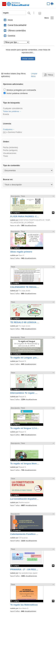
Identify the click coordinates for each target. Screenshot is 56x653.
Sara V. (21, 255)
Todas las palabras (11, 111)
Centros (11, 36)
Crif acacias (23, 538)
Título (5, 156)
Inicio (10, 20)
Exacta (6, 114)
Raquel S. (22, 361)
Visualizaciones (9, 153)
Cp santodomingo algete (28, 573)
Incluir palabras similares (16, 93)
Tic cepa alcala (24, 290)
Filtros (48, 74)
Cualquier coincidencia (12, 108)
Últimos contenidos (17, 30)
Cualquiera (7, 129)
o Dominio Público (12, 132)
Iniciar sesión (28, 58)
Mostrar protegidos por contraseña (20, 90)
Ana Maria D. (24, 608)
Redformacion (24, 502)
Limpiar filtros (34, 74)
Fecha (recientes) (10, 147)
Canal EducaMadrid (17, 25)
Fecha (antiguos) (10, 150)
